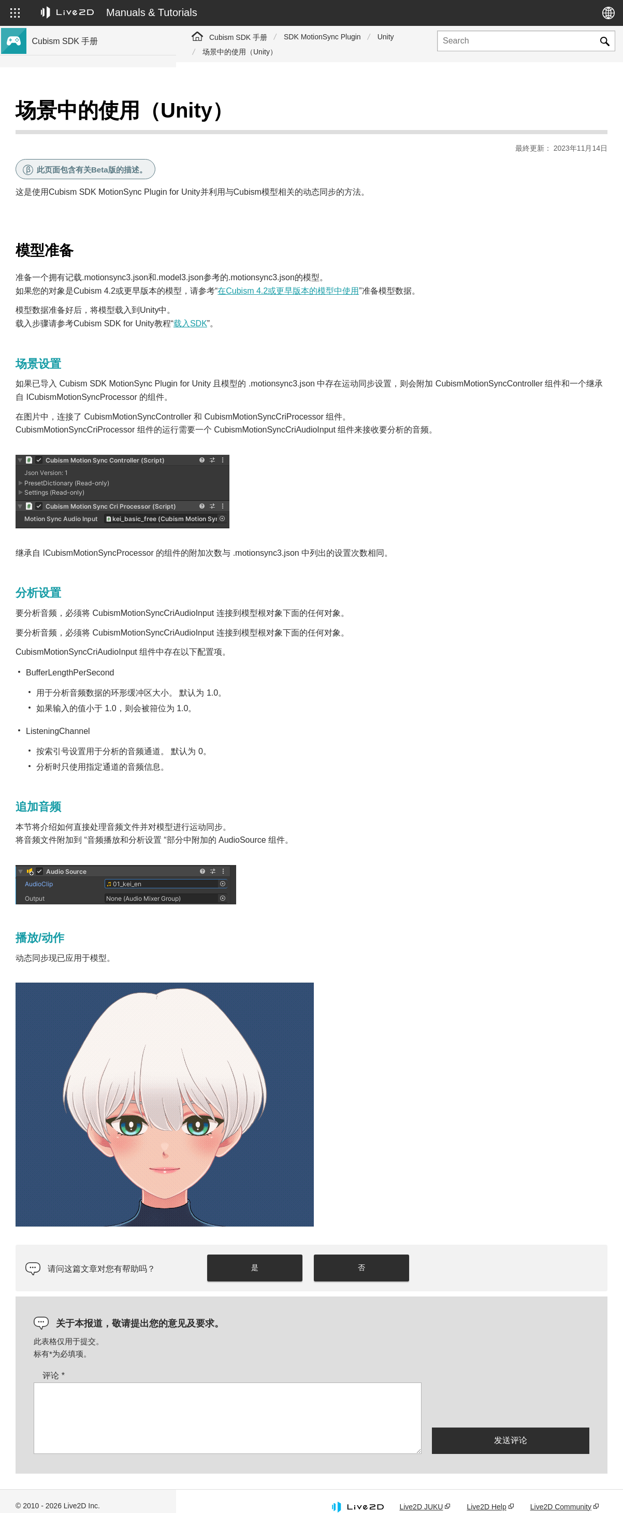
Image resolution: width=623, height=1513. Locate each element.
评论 (230, 1363)
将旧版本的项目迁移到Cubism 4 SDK (94, 280)
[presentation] (510, 1391)
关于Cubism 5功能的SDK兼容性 (86, 230)
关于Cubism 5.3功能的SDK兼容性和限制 (100, 213)
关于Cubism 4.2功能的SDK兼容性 (89, 246)
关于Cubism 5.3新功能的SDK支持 (89, 130)
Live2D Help (486, 1494)
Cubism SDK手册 (62, 114)
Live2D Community (560, 1494)
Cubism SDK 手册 (238, 37)
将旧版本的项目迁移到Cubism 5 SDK (94, 263)
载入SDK (366, 297)
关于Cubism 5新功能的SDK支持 (86, 147)
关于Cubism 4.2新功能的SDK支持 (89, 180)
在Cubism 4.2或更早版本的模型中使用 (464, 265)
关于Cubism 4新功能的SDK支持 (86, 164)
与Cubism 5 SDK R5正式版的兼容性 (92, 197)
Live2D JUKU (421, 1494)
